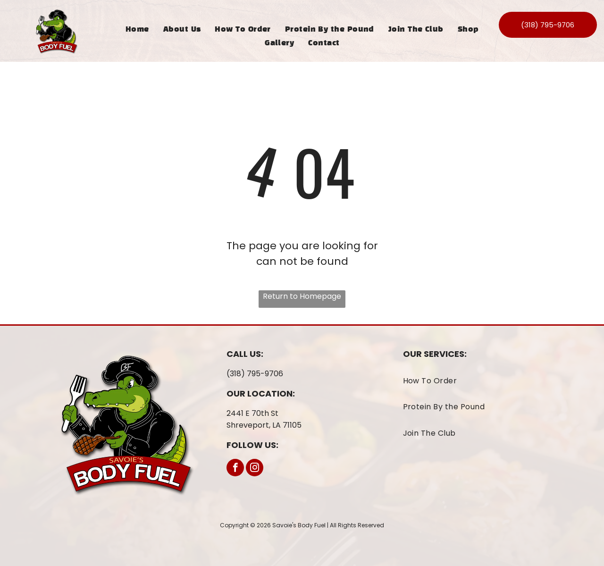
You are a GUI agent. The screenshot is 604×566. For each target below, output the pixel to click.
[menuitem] (137, 29)
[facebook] (235, 469)
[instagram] (254, 469)
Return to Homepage (302, 296)
